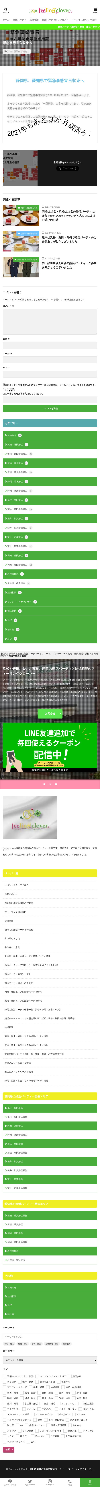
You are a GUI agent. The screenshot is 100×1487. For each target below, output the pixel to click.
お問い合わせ (11, 894)
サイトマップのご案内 (15, 911)
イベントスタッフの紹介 (84, 19)
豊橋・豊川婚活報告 (20, 472)
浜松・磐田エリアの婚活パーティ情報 (23, 1000)
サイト (6, 368)
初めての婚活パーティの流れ (19, 929)
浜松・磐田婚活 (17, 444)
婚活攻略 (14, 611)
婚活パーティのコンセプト (55, 19)
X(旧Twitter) (30, 1482)
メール (7, 353)
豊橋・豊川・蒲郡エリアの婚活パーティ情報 (26, 1045)
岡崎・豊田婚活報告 (29, 208)
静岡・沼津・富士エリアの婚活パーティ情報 (26, 1080)
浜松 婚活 (9, 1344)
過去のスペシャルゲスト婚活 (19, 1071)
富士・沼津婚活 (17, 537)
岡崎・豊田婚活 (17, 555)
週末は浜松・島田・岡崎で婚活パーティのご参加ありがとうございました (69, 239)
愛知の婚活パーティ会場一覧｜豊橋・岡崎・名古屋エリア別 (34, 1054)
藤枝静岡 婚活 (52, 1344)
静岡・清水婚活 (17, 481)
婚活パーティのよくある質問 (19, 982)
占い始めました (12, 938)
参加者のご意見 (12, 947)
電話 (70, 1482)
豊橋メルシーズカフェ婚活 (18, 1062)
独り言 (13, 629)
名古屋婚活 (15, 574)
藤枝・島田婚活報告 (20, 509)
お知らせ (14, 435)
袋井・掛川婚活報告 (20, 528)
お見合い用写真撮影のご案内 (19, 903)
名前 (6, 339)
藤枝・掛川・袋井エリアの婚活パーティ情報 (26, 1036)
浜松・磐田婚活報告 (17, 51)
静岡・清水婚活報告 (20, 491)
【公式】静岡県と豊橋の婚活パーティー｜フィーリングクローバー (59, 1469)
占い (12, 639)
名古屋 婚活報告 (18, 583)
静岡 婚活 (36, 1344)
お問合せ (50, 713)
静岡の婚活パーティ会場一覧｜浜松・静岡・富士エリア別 (33, 1009)
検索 (7, 1449)
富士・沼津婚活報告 (20, 546)
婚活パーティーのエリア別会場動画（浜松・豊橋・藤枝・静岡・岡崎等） (41, 1018)
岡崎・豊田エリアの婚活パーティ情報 (23, 991)
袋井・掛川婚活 (17, 518)
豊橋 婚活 (22, 1344)
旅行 (12, 620)
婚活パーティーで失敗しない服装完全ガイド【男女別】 (32, 965)
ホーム (6, 19)
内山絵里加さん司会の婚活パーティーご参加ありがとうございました (69, 265)
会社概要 (9, 920)
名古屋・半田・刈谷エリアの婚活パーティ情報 (27, 956)
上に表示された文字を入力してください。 (23, 394)
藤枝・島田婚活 (17, 500)
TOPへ (90, 1482)
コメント (8, 306)
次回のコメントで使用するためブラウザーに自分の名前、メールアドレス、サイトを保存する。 (50, 385)
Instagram (50, 1482)
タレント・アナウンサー (27, 259)
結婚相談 (34, 19)
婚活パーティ (19, 19)
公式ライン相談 (10, 1482)
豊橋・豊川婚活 (17, 463)
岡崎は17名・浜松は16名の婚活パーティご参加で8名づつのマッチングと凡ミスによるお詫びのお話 (68, 215)
